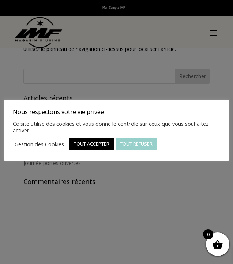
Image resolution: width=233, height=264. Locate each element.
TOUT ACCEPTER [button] (91, 143)
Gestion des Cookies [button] (39, 144)
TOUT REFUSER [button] (136, 143)
